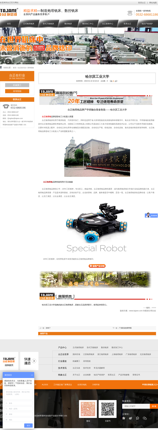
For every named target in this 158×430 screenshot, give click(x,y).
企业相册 (87, 375)
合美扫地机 (82, 385)
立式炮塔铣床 (28, 24)
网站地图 (153, 3)
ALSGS (45, 385)
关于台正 (76, 375)
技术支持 (87, 368)
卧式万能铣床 (48, 24)
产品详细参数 (123, 375)
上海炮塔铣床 (117, 354)
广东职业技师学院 (125, 328)
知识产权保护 (147, 24)
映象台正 (62, 375)
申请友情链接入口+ (150, 385)
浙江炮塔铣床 (102, 354)
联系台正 (142, 3)
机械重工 (17, 85)
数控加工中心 (87, 24)
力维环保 (96, 385)
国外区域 (76, 354)
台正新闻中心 (107, 24)
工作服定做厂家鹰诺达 (62, 385)
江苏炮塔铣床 (88, 354)
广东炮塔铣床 (131, 354)
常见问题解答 (99, 368)
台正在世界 (63, 354)
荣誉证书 (136, 375)
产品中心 (62, 347)
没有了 (48, 328)
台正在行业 (22, 68)
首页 (14, 68)
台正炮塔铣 (47, 182)
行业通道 (62, 361)
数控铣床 (68, 24)
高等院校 (31, 68)
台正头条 (76, 368)
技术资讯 (62, 368)
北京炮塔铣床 (145, 354)
